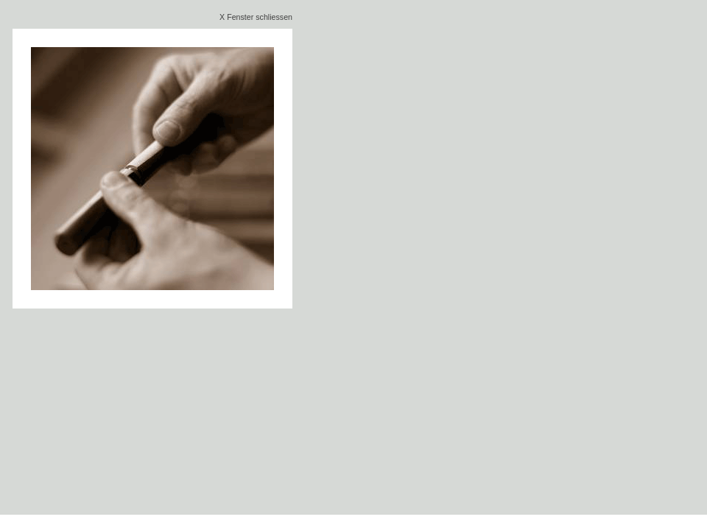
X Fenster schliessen (255, 17)
